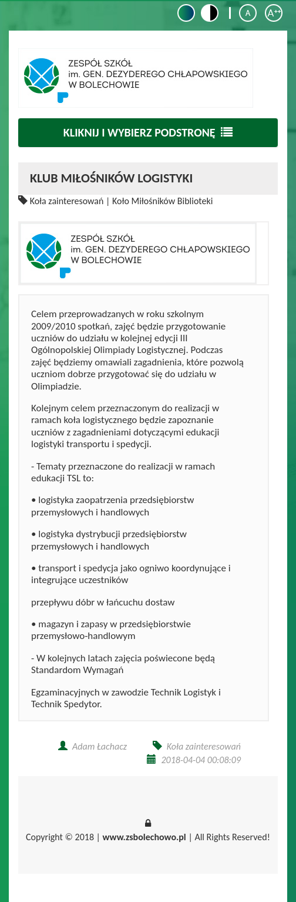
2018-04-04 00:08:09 (201, 759)
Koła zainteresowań (67, 201)
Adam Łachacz (99, 746)
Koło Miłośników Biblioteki (162, 201)
